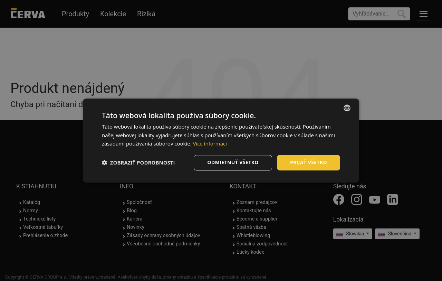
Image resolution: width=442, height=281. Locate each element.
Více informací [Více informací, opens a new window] (210, 143)
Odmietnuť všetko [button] (233, 162)
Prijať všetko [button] (308, 162)
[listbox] (347, 107)
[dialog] (221, 140)
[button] (138, 163)
